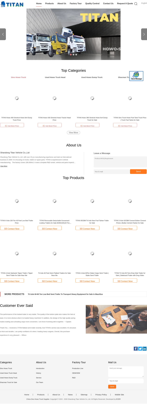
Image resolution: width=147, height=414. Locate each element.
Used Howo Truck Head (8, 373)
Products (49, 3)
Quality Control (92, 3)
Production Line (77, 368)
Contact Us (108, 3)
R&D (73, 378)
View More (73, 133)
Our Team (39, 382)
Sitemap (84, 395)
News (70, 395)
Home (39, 3)
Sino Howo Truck (6, 368)
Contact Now (12, 229)
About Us (61, 3)
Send (138, 171)
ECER (118, 399)
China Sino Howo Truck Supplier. (38, 399)
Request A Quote (125, 3)
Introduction (40, 368)
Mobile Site (119, 395)
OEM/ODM (76, 373)
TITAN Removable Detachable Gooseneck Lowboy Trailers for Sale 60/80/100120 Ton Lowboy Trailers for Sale (54, 223)
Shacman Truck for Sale (8, 382)
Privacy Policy (101, 395)
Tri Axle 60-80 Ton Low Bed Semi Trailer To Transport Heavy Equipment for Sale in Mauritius (65, 294)
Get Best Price (12, 126)
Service (38, 378)
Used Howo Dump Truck (8, 378)
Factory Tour (76, 3)
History (38, 373)
